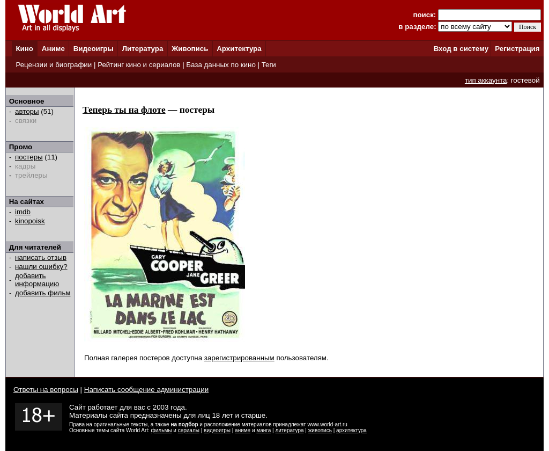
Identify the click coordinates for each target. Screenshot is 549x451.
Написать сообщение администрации (146, 389)
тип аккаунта (486, 80)
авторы (27, 111)
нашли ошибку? (41, 267)
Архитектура (239, 49)
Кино (24, 49)
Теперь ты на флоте (124, 110)
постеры (29, 157)
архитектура (351, 430)
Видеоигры (93, 49)
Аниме (53, 49)
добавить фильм (43, 293)
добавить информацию (37, 280)
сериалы (188, 430)
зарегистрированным (239, 358)
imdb (23, 212)
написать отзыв (40, 257)
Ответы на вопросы (45, 389)
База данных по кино (220, 65)
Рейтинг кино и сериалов (139, 65)
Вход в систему (461, 49)
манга (263, 430)
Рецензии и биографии (54, 65)
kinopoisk (30, 221)
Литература (143, 49)
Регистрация (517, 49)
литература (289, 430)
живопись (320, 430)
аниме (242, 430)
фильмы (161, 430)
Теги (269, 65)
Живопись (190, 49)
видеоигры (217, 430)
